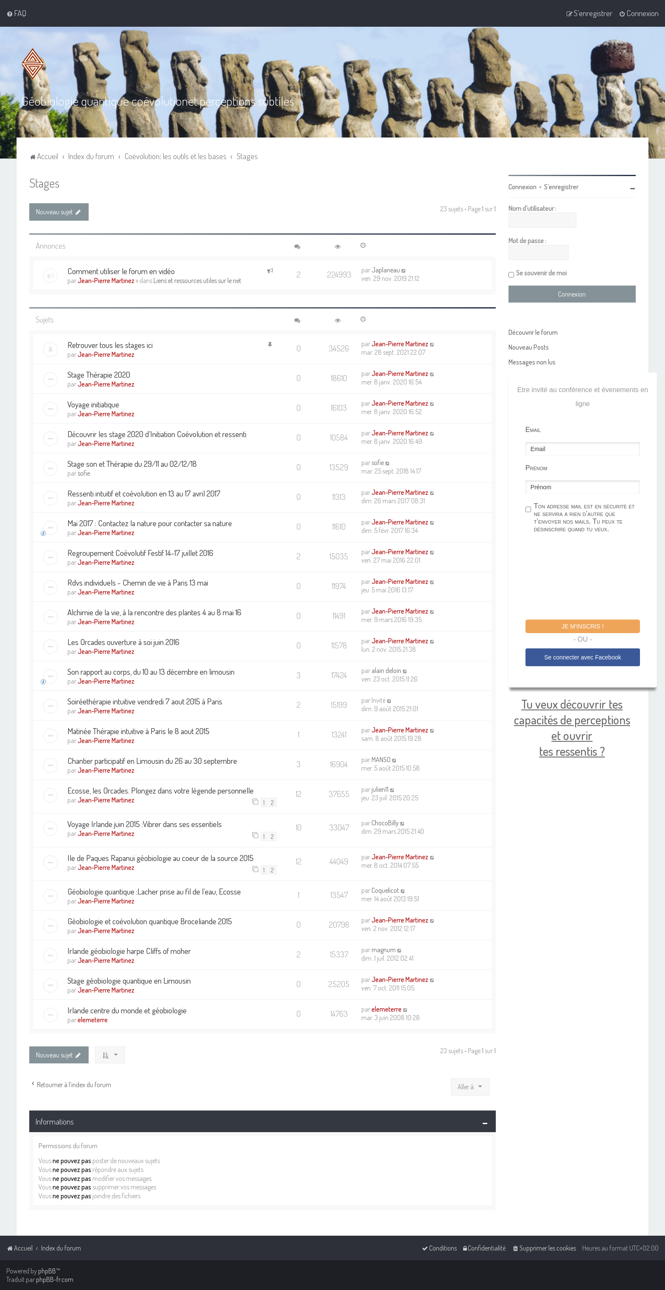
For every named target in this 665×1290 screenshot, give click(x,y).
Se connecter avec (582, 657)
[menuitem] (16, 13)
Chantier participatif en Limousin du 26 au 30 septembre (152, 760)
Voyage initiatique (93, 404)
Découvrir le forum (533, 332)
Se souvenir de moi (541, 273)
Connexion (522, 186)
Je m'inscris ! (583, 626)
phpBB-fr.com (54, 1279)
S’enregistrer (561, 186)
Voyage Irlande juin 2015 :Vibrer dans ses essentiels (144, 824)
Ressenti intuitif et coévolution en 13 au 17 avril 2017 (144, 493)
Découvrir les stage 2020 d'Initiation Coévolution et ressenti (156, 434)
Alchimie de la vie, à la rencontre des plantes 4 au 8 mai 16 (154, 612)
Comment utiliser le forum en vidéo (121, 271)
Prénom (536, 467)
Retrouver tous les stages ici (110, 344)
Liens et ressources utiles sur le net (197, 280)
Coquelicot (385, 890)
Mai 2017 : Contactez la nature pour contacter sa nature (149, 523)
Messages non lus (532, 362)
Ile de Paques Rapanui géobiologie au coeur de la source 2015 (160, 858)
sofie (84, 473)
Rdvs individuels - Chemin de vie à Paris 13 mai (137, 582)
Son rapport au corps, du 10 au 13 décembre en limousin (151, 671)
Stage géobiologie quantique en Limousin (129, 980)
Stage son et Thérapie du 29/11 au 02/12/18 (132, 463)
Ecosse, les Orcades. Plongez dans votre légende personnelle (160, 790)
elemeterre (93, 1019)
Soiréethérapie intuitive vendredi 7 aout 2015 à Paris (144, 701)
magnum (384, 949)
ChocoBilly (385, 823)
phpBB (47, 1271)
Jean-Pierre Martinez (106, 280)
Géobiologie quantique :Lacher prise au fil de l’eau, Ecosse (154, 891)
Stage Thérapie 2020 (98, 374)
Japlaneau (386, 270)
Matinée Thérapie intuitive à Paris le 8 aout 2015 (138, 731)
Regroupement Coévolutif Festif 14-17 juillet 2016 (140, 552)
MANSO (381, 759)
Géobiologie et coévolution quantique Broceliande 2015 (149, 921)
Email (533, 429)
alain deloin (386, 670)
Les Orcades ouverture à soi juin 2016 (123, 642)
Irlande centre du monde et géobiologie (127, 1010)
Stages (44, 183)
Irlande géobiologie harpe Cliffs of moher (129, 950)
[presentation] (589, 577)
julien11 (380, 789)
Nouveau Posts (529, 347)
